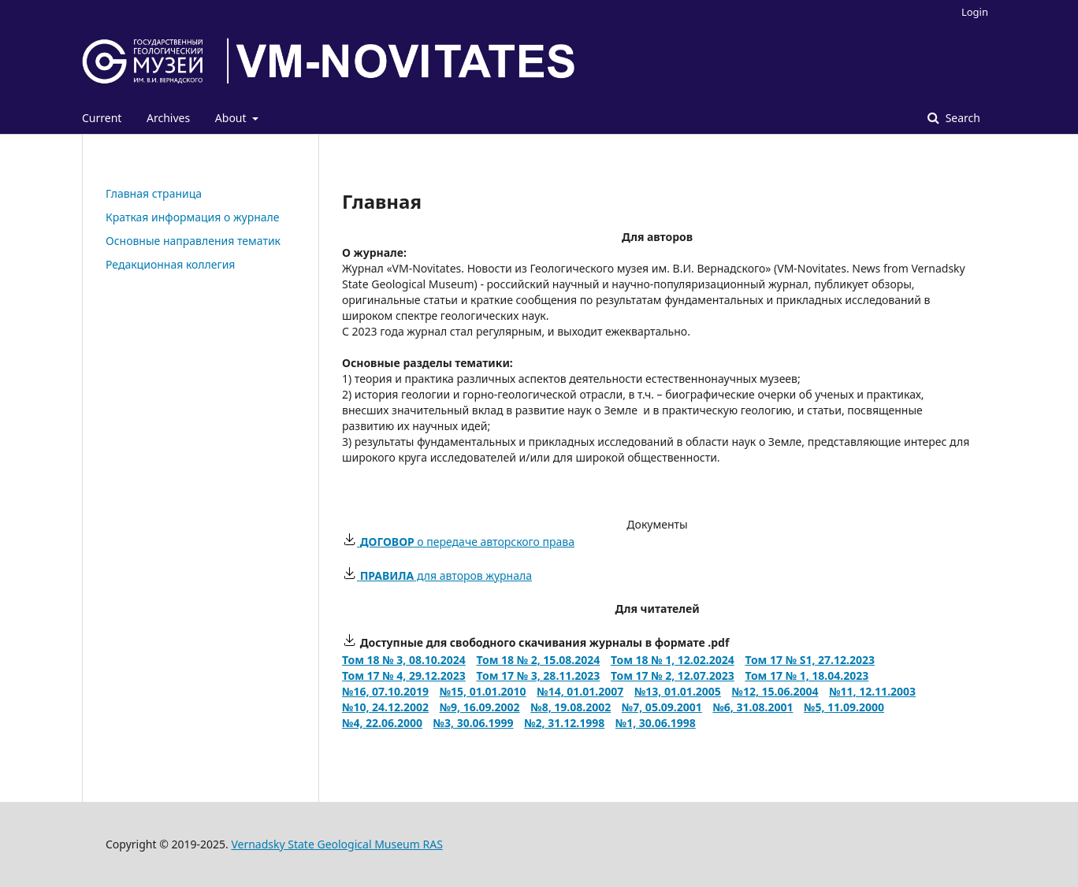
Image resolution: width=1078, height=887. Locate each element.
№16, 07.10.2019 (385, 691)
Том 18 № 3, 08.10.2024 (404, 659)
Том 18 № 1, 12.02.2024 (672, 659)
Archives (168, 117)
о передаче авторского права (458, 541)
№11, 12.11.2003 (872, 691)
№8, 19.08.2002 (570, 707)
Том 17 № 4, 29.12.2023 (404, 675)
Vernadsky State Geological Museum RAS (336, 844)
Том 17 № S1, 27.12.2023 (810, 659)
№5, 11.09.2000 (844, 707)
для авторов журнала (437, 575)
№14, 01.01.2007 (580, 691)
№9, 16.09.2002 (480, 707)
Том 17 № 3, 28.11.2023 (538, 675)
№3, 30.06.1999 (473, 722)
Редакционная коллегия (170, 264)
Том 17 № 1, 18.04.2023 (806, 675)
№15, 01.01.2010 (483, 691)
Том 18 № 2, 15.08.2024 (538, 659)
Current (101, 117)
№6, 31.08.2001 (752, 707)
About (232, 117)
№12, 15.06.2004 (775, 691)
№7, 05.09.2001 (662, 707)
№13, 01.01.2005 (677, 691)
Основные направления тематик (193, 240)
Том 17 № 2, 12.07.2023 (672, 675)
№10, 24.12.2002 (385, 707)
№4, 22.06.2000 (382, 722)
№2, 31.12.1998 (564, 722)
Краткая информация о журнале (193, 217)
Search (961, 117)
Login (974, 12)
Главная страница (154, 193)
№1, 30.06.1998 (655, 722)
